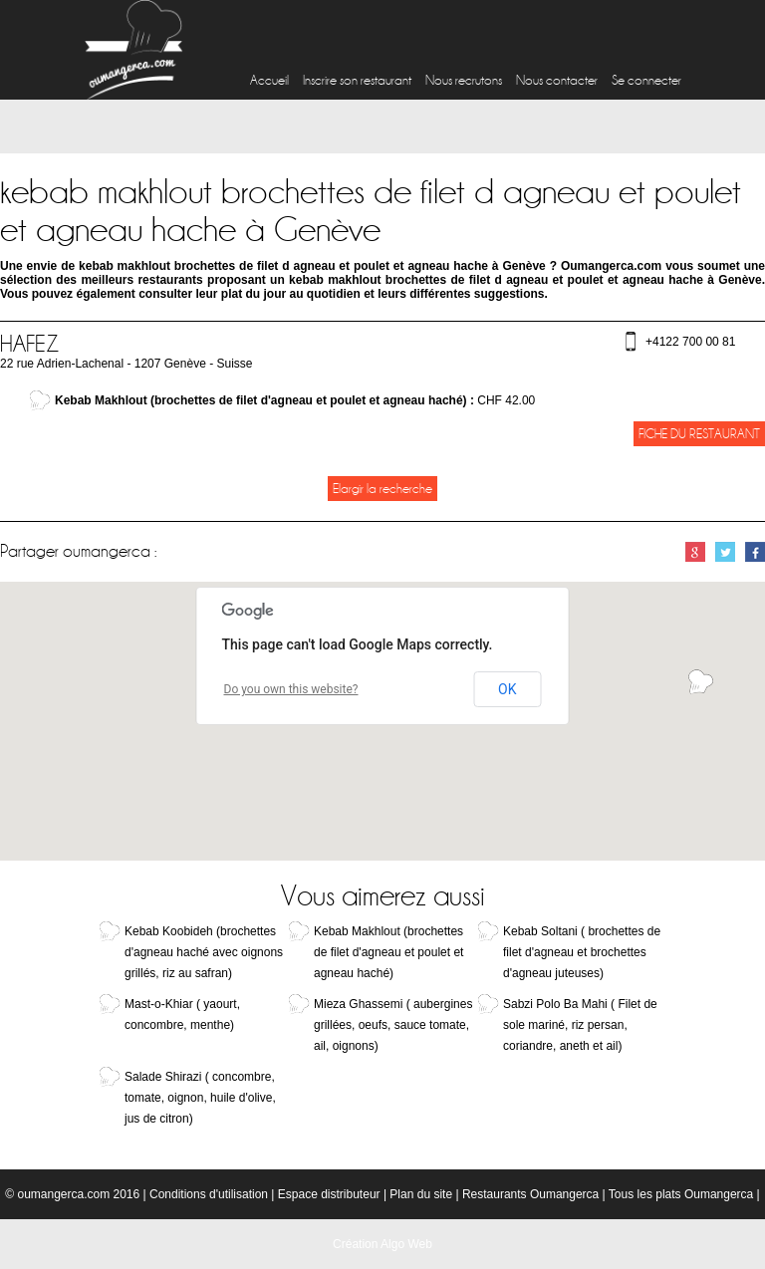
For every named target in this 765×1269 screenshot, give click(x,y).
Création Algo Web (382, 1244)
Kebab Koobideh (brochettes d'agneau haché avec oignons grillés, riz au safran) (204, 952)
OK (507, 689)
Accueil (269, 80)
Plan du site (420, 1194)
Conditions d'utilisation (208, 1194)
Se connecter (646, 80)
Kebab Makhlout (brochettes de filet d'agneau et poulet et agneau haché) (388, 952)
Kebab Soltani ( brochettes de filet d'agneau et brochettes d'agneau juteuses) (581, 952)
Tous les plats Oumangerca (681, 1194)
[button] (700, 681)
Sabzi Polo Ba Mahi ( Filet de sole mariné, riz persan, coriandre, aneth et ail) (580, 1025)
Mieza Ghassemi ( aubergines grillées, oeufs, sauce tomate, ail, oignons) (393, 1025)
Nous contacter (557, 80)
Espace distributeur (329, 1194)
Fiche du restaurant (699, 433)
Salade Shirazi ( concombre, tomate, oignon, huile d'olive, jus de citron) (200, 1098)
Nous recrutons (463, 80)
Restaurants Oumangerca (530, 1194)
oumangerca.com (63, 1194)
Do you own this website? (291, 689)
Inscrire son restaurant (357, 80)
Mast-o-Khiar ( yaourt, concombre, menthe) (182, 1014)
